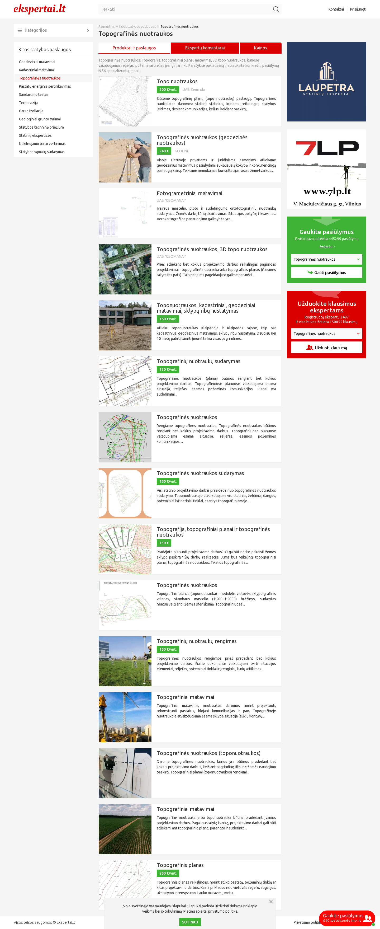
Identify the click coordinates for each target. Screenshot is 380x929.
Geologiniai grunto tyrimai (40, 119)
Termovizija (28, 103)
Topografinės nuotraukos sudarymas (200, 473)
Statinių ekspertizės (35, 135)
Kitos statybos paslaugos (44, 49)
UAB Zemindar (194, 89)
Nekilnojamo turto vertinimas (42, 144)
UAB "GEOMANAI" (171, 200)
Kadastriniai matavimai (37, 70)
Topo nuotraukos (177, 81)
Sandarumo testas (34, 94)
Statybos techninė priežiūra (41, 127)
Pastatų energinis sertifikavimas (45, 86)
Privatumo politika (308, 922)
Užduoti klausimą (326, 347)
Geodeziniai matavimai (37, 62)
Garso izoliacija (31, 111)
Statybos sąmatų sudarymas (42, 152)
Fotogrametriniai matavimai (189, 193)
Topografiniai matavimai (185, 697)
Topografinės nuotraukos (40, 78)
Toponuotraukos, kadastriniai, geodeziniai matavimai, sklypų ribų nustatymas (206, 308)
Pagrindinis (106, 26)
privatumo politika (222, 911)
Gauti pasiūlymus (326, 272)
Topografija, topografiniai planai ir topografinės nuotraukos (213, 532)
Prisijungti (358, 9)
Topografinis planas (180, 865)
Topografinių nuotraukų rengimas (197, 641)
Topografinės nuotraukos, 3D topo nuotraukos (212, 249)
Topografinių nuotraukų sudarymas (198, 361)
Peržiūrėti (326, 246)
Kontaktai (336, 9)
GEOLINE (182, 151)
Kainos (260, 47)
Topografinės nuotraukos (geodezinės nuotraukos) (202, 140)
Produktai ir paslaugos (134, 47)
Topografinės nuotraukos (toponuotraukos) (209, 753)
